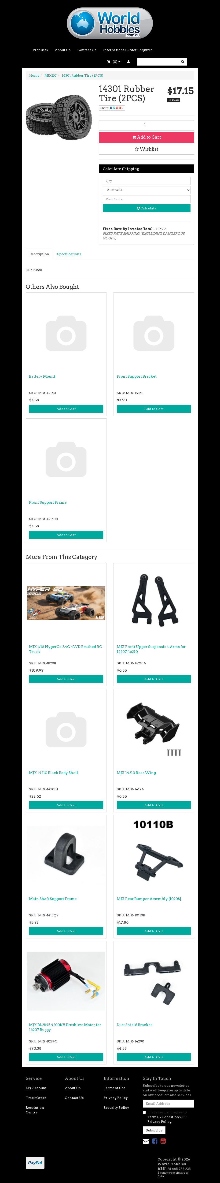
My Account (36, 1088)
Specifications (69, 254)
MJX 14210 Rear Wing (136, 773)
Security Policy (116, 1107)
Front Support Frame (48, 502)
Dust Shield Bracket (134, 1025)
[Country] (147, 190)
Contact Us (86, 50)
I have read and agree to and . (165, 1116)
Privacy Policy (116, 1098)
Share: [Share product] (112, 108)
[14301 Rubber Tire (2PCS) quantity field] (146, 125)
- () (113, 61)
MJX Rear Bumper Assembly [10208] (149, 899)
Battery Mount (42, 376)
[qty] (147, 181)
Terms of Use (114, 1088)
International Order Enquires (127, 50)
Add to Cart (146, 137)
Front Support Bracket (137, 376)
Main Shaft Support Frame (53, 899)
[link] (154, 1141)
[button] (146, 149)
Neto (161, 1176)
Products (40, 50)
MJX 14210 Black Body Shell (53, 773)
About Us (62, 50)
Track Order (36, 1098)
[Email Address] (168, 1104)
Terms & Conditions (164, 1117)
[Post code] (147, 199)
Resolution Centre (35, 1110)
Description (39, 254)
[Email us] (146, 1141)
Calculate (146, 208)
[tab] (39, 254)
